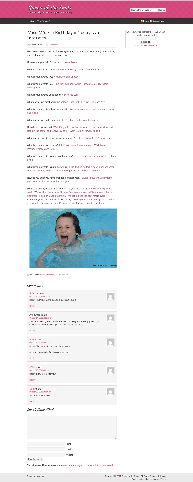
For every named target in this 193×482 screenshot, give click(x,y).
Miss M (65, 275)
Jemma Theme (160, 479)
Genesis (144, 479)
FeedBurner (151, 45)
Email (68, 449)
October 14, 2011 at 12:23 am (40, 318)
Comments (158, 21)
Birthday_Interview (54, 275)
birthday (43, 275)
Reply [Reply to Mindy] (32, 401)
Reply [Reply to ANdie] (32, 380)
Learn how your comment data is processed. (90, 465)
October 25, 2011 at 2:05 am (40, 392)
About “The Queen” (39, 21)
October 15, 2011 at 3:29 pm (40, 370)
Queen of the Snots (50, 7)
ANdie (32, 367)
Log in (163, 476)
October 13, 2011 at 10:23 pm (40, 296)
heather (33, 339)
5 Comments (54, 45)
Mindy (32, 389)
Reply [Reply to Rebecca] (32, 306)
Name (68, 444)
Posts (146, 21)
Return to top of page (36, 476)
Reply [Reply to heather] (32, 358)
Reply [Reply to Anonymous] (32, 331)
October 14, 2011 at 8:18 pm (40, 343)
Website (69, 455)
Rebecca (34, 293)
